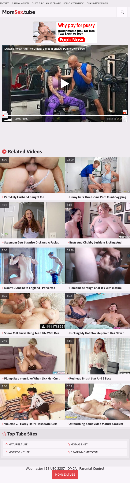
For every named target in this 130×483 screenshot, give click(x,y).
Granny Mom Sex (20, 3)
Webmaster (34, 468)
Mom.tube (18, 12)
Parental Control (91, 468)
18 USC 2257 (55, 468)
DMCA (72, 468)
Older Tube (38, 3)
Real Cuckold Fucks (73, 3)
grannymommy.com (97, 3)
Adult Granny (53, 3)
